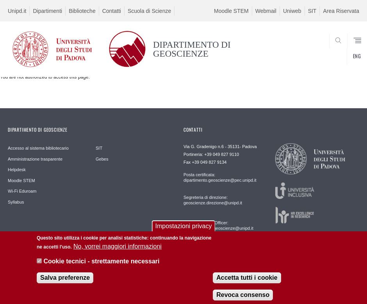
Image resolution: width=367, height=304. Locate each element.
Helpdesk (17, 169)
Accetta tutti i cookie (246, 282)
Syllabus (16, 202)
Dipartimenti (47, 11)
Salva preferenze (65, 282)
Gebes (102, 159)
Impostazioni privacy (183, 230)
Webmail (265, 11)
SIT (312, 11)
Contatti (111, 11)
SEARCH (335, 58)
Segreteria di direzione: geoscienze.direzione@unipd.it (213, 200)
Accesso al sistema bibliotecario (38, 148)
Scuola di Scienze (149, 11)
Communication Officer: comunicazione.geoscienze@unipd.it (218, 225)
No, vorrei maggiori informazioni (117, 250)
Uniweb (292, 11)
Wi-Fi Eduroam (22, 191)
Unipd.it (17, 11)
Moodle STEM (231, 11)
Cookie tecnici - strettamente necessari (101, 266)
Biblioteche (82, 11)
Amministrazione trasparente (35, 159)
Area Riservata (341, 11)
